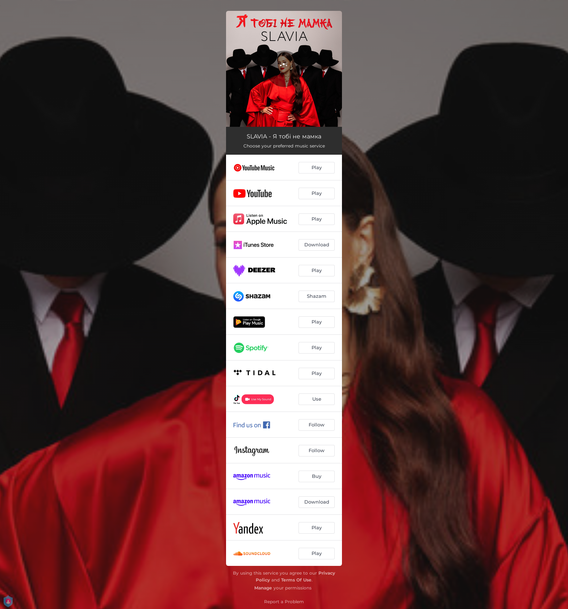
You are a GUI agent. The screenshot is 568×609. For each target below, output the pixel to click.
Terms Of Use (296, 580)
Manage (263, 588)
